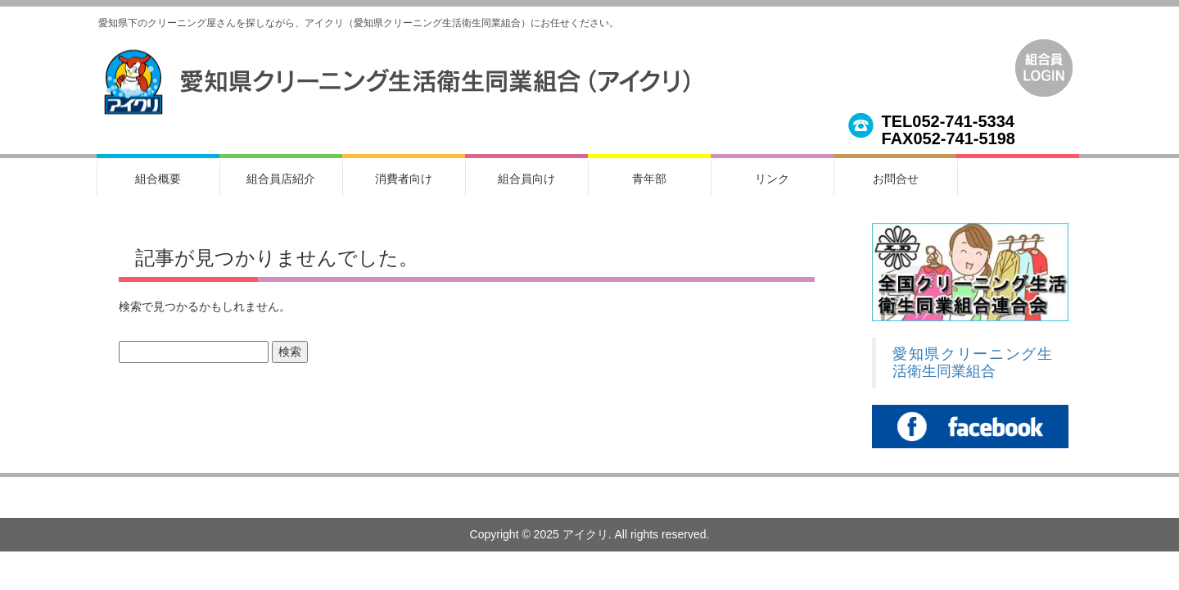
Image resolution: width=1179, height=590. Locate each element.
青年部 (649, 178)
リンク (772, 178)
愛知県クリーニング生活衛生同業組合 (972, 362)
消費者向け (403, 178)
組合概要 (158, 178)
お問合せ (896, 178)
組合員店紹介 (280, 178)
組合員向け (526, 178)
